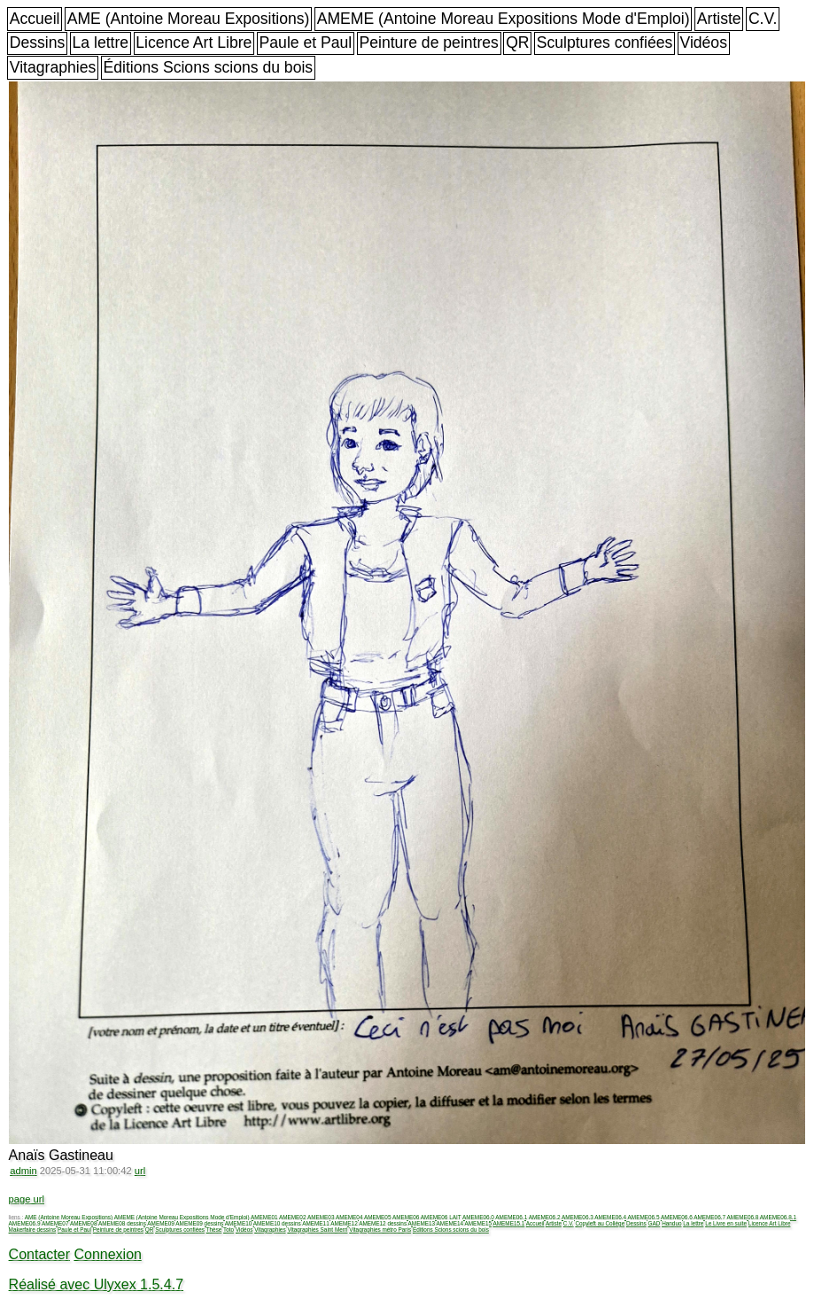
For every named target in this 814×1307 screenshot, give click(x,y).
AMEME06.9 (25, 1223)
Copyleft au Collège (599, 1223)
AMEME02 (292, 1217)
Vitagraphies (53, 67)
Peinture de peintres (428, 42)
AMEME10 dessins (277, 1223)
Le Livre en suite (726, 1223)
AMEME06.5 (644, 1217)
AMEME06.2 (545, 1217)
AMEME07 (55, 1223)
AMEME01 (264, 1217)
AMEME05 (377, 1217)
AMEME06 (406, 1217)
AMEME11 (315, 1223)
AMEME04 (349, 1217)
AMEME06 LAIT (441, 1217)
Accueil (35, 18)
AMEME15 (478, 1223)
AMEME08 (83, 1223)
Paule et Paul (306, 42)
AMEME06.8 (743, 1217)
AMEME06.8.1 (778, 1217)
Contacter (39, 1254)
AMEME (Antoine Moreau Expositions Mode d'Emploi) (503, 18)
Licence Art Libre (194, 42)
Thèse (214, 1229)
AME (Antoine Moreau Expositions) (188, 18)
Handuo (671, 1223)
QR (517, 42)
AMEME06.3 (577, 1217)
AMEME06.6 (677, 1217)
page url (26, 1199)
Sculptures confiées (605, 42)
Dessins (38, 42)
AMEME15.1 (509, 1223)
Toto (228, 1229)
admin (23, 1170)
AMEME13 (422, 1223)
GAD (653, 1223)
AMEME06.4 (610, 1217)
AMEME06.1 (511, 1217)
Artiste (719, 18)
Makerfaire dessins (33, 1229)
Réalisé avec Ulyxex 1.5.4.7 (96, 1284)
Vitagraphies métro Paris (380, 1229)
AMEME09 (160, 1223)
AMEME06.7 (709, 1217)
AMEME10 (238, 1223)
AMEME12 (344, 1223)
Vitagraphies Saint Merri (317, 1229)
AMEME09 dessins (199, 1223)
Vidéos (702, 42)
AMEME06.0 (478, 1217)
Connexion (108, 1254)
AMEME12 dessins (383, 1223)
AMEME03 (321, 1217)
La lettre (101, 42)
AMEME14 (450, 1223)
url (140, 1170)
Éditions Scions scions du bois (208, 67)
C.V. (763, 18)
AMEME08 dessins (122, 1223)
